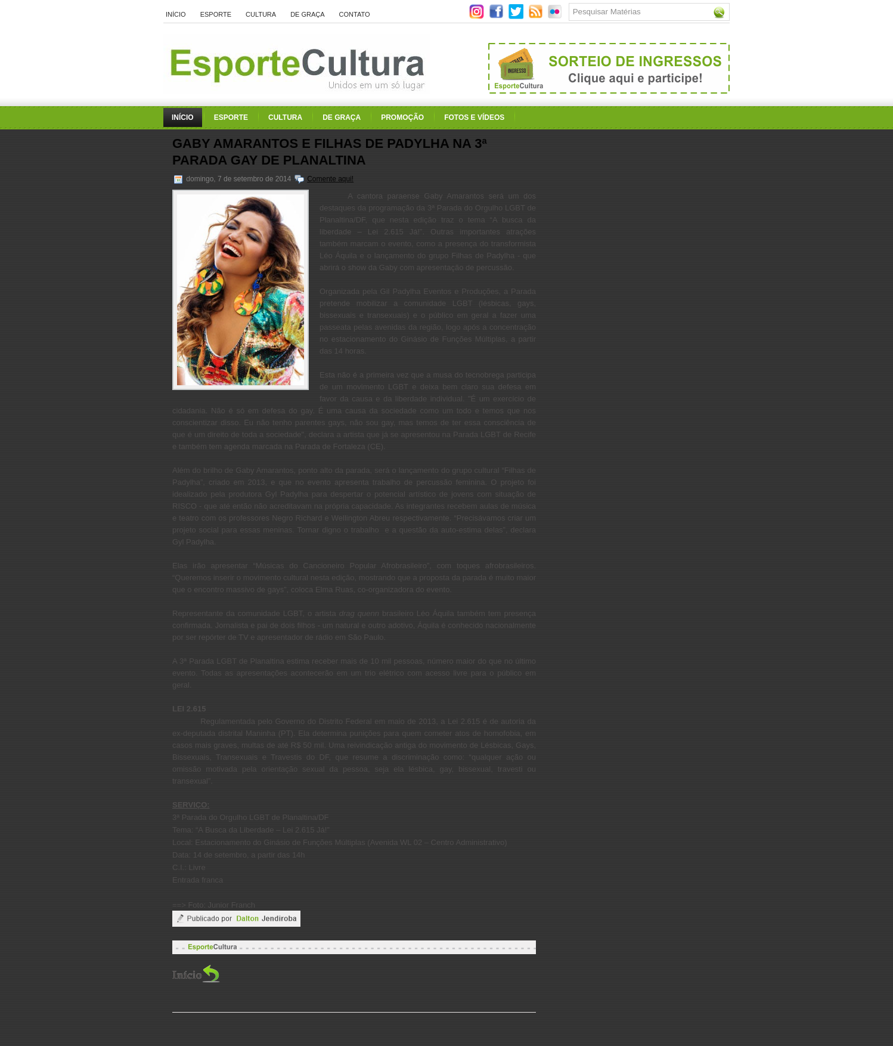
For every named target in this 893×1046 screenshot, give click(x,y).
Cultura (261, 14)
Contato (354, 14)
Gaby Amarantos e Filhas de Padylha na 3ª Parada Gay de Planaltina (329, 152)
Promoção (402, 117)
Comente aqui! (330, 179)
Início (176, 14)
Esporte (215, 14)
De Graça (307, 14)
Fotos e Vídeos (474, 117)
